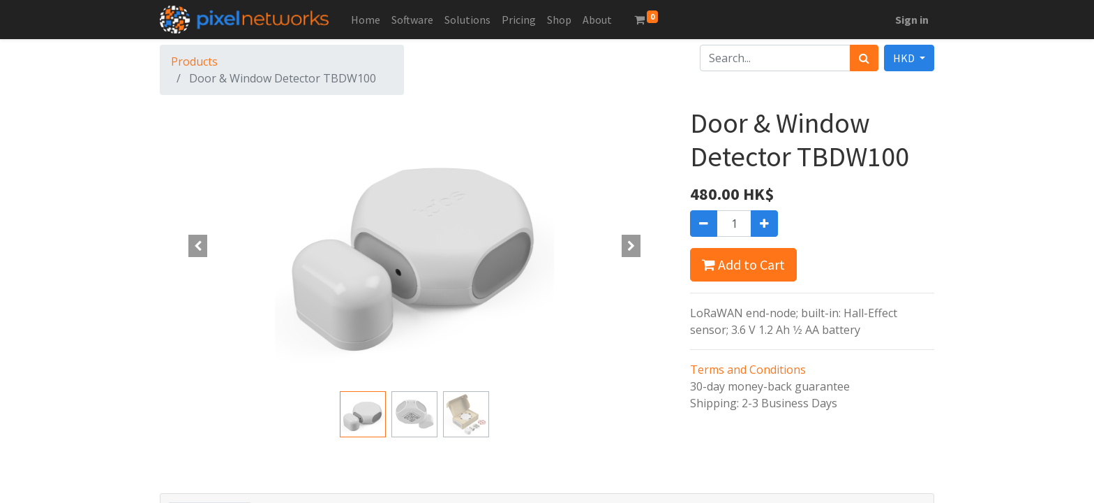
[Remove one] (703, 223)
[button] (198, 246)
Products (194, 61)
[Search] (864, 58)
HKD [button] (905, 58)
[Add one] (764, 223)
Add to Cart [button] (743, 264)
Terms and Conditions (748, 369)
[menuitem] (365, 20)
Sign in (912, 20)
